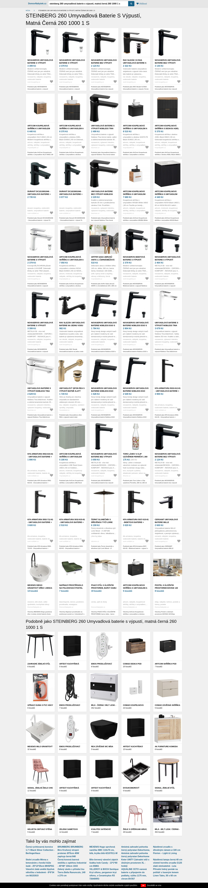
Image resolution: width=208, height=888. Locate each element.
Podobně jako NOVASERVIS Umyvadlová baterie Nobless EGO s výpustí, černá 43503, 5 (135, 351)
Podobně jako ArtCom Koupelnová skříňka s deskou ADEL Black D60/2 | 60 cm (167, 155)
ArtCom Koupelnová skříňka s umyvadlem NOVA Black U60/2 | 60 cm (167, 194)
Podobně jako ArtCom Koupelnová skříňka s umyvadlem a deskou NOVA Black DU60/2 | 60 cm (71, 286)
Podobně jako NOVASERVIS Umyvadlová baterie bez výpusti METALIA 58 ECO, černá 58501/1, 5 (103, 483)
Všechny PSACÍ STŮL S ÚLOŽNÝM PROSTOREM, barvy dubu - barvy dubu (103, 614)
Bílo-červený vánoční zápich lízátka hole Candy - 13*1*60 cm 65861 (103, 862)
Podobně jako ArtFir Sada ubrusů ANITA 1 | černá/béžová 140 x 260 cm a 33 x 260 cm (103, 286)
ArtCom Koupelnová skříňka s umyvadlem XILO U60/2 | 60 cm (38, 128)
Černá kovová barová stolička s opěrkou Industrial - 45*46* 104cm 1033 (72, 862)
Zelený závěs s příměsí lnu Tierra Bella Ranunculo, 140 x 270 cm (71, 872)
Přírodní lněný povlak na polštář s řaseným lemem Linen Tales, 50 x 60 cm (166, 872)
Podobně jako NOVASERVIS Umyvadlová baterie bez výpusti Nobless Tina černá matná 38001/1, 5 (103, 89)
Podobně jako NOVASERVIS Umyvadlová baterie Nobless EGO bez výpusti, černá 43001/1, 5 (103, 417)
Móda (28, 10)
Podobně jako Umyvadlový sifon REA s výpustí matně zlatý (70, 416)
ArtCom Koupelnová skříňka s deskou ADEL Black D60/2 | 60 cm (167, 128)
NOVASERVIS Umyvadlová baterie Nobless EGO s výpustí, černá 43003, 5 (104, 325)
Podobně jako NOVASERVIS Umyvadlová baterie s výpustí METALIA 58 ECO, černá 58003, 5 (166, 286)
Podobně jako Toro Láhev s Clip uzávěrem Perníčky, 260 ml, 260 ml (135, 482)
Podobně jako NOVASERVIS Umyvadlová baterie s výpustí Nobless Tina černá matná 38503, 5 (39, 89)
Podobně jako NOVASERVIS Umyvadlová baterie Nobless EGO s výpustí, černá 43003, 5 (103, 351)
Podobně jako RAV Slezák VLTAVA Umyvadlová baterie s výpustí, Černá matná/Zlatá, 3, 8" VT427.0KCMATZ (135, 89)
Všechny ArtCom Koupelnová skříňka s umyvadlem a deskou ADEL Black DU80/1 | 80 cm (133, 614)
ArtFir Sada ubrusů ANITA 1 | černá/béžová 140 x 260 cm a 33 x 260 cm (103, 260)
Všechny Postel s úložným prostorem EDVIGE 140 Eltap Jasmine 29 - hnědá (165, 614)
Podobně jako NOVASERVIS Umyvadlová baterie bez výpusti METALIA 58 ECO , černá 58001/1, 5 (167, 483)
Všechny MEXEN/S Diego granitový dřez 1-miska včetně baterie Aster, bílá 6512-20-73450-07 (39, 614)
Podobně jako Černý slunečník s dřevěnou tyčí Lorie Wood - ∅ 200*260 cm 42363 (102, 548)
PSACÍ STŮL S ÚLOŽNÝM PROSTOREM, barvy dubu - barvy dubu (103, 588)
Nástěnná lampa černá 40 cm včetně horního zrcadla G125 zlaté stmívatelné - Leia (167, 862)
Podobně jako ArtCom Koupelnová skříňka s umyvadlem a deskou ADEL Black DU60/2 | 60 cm (71, 155)
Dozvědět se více (154, 885)
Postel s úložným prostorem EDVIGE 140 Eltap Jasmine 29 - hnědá (167, 588)
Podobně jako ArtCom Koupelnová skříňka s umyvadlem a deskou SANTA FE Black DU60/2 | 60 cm (135, 155)
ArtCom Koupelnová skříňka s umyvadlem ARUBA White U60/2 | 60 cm (136, 194)
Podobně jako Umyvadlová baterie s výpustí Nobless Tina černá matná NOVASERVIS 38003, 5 (103, 155)
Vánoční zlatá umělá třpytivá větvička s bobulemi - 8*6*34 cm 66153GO (40, 872)
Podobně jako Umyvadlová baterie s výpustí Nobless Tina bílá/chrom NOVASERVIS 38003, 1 (39, 417)
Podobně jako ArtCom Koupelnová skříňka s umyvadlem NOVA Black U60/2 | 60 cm (167, 220)
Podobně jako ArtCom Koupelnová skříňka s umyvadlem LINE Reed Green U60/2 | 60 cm (71, 483)
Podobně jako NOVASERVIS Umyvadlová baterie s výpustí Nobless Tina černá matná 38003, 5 (71, 89)
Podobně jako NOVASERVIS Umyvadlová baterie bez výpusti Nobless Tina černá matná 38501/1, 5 (167, 89)
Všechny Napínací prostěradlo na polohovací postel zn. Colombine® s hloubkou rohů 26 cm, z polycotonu (71, 614)
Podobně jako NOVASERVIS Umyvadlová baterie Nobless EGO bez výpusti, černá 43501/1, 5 (134, 417)
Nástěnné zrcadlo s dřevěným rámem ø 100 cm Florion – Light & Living (166, 850)
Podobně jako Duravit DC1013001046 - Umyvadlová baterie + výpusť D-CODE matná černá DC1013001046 (40, 220)
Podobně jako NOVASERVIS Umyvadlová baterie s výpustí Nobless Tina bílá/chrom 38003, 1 (38, 286)
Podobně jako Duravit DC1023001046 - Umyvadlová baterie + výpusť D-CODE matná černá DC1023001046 (72, 220)
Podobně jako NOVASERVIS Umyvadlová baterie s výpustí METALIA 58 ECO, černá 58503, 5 (38, 351)
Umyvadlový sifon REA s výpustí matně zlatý (72, 389)
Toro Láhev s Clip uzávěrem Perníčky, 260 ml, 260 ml (135, 457)
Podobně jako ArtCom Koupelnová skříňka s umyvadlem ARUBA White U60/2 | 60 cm (135, 220)
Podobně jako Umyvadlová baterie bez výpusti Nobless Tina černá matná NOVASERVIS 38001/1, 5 (103, 220)
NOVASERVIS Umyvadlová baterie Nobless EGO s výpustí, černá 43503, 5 (136, 325)
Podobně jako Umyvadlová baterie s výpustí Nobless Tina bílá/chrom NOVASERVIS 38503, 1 (167, 351)
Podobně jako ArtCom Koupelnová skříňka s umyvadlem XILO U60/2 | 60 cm (40, 155)
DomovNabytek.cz (37, 3)
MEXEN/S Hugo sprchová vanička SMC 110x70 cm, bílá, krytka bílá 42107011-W (103, 850)
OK (143, 885)
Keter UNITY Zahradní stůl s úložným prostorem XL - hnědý (135, 862)
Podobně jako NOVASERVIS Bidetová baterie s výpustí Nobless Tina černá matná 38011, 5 (135, 286)
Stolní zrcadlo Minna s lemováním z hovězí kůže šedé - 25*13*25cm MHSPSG (40, 862)
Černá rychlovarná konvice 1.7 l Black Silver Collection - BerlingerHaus (40, 850)
